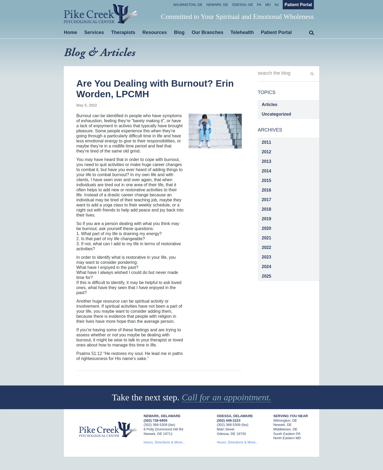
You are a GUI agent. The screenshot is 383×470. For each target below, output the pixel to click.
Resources (154, 32)
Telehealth (242, 32)
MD (267, 5)
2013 (266, 161)
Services (94, 32)
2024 (266, 266)
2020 (266, 228)
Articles (269, 104)
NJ (276, 5)
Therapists (123, 32)
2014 (266, 171)
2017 (266, 199)
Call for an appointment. (226, 397)
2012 (266, 152)
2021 (266, 238)
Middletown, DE (285, 429)
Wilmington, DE (187, 5)
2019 (266, 219)
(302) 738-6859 (155, 420)
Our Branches (207, 32)
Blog (179, 32)
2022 (266, 247)
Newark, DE (217, 5)
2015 (266, 180)
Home (70, 32)
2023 (266, 257)
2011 (266, 142)
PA (259, 5)
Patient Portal (298, 4)
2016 (266, 190)
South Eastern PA (286, 434)
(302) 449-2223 (228, 420)
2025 (266, 276)
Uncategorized (276, 114)
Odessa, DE (242, 5)
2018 (266, 209)
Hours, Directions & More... (164, 442)
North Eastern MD (287, 438)
